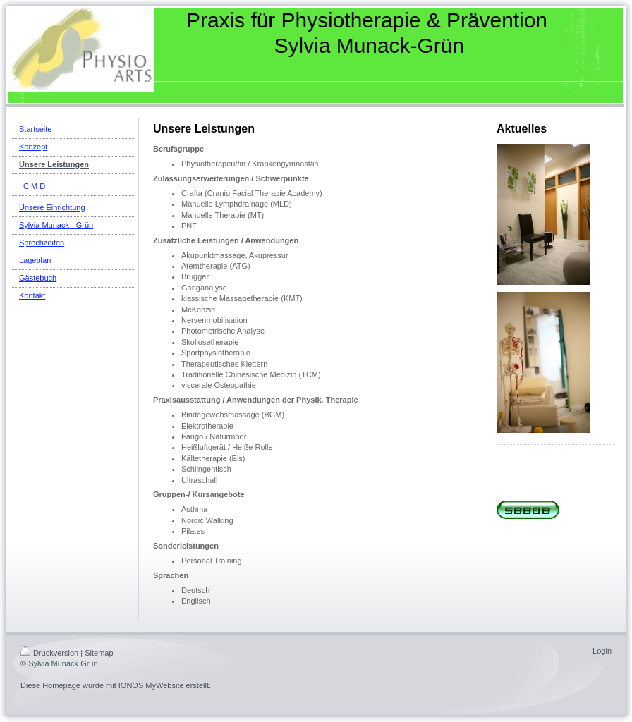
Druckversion (49, 653)
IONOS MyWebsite (151, 685)
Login (602, 651)
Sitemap (99, 653)
